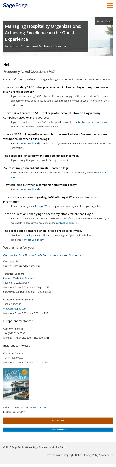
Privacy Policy (91, 454)
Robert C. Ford (18, 407)
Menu (110, 5)
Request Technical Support (18, 278)
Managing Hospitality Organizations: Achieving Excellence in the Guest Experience (43, 32)
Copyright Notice (73, 454)
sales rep (38, 206)
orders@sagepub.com (14, 308)
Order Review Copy (58, 429)
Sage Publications (22, 447)
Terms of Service (53, 454)
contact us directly (66, 222)
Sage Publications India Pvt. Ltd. (50, 447)
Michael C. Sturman (38, 407)
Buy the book (58, 420)
